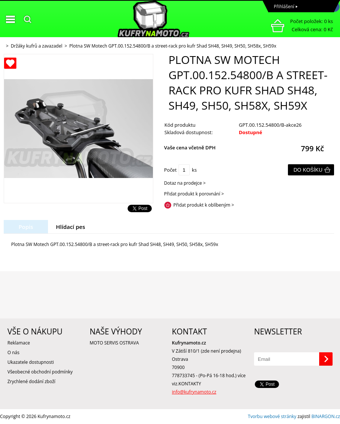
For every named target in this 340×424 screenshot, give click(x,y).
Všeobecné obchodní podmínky (40, 372)
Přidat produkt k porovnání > (194, 194)
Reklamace (18, 343)
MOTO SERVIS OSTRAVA (114, 343)
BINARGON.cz (325, 416)
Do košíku (308, 170)
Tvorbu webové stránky (272, 416)
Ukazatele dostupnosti (30, 362)
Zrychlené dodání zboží (31, 381)
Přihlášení (284, 6)
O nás (13, 352)
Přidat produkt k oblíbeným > (203, 205)
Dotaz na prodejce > (185, 183)
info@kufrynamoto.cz (194, 392)
